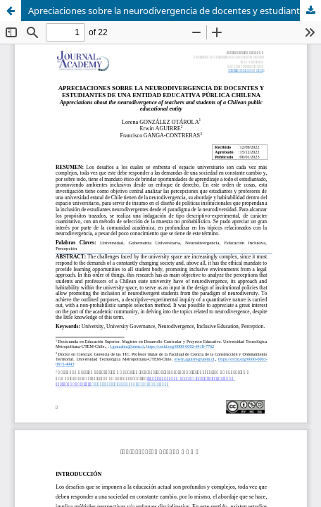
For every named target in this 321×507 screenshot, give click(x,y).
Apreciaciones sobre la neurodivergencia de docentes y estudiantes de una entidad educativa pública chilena (174, 10)
